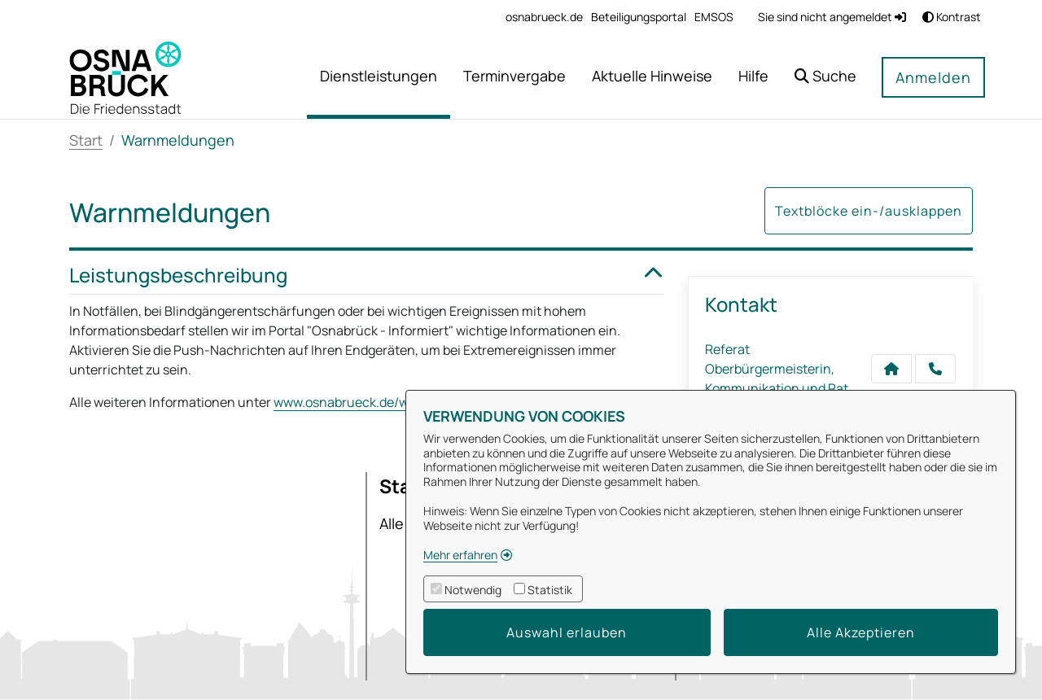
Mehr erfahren (460, 554)
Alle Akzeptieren (861, 632)
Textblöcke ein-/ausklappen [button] (868, 211)
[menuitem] (544, 16)
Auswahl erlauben (566, 632)
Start (86, 140)
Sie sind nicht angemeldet (832, 16)
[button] (825, 78)
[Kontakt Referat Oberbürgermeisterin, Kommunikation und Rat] (891, 368)
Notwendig (472, 589)
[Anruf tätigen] (935, 368)
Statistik (550, 589)
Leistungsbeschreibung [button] (366, 275)
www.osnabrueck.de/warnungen (371, 402)
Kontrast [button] (951, 16)
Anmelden (933, 77)
